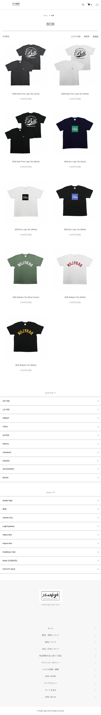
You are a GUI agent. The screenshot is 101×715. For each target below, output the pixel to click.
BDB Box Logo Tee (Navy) (75, 162)
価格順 (86, 36)
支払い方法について (50, 649)
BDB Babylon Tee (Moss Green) (26, 297)
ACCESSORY (8, 469)
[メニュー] (97, 5)
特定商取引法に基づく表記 (50, 656)
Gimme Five (8, 518)
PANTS (6, 444)
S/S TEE (6, 401)
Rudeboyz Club (9, 552)
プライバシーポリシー (50, 663)
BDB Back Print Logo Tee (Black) (25, 162)
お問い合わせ (50, 697)
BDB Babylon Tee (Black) (26, 365)
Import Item (7, 543)
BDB (52, 15)
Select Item (7, 535)
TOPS (5, 427)
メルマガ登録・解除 (50, 669)
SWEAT (6, 418)
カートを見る (50, 690)
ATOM (53, 676)
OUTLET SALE (9, 569)
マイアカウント (50, 683)
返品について (50, 642)
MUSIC (6, 478)
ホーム (46, 15)
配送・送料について (50, 635)
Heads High (7, 500)
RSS (47, 676)
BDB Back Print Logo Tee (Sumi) (25, 94)
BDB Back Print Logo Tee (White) (75, 94)
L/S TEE (6, 410)
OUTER (6, 435)
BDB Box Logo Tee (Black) (75, 229)
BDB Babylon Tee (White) (75, 297)
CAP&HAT (7, 452)
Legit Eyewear (8, 526)
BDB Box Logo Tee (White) (26, 229)
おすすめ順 (76, 36)
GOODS (6, 461)
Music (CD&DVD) (10, 561)
